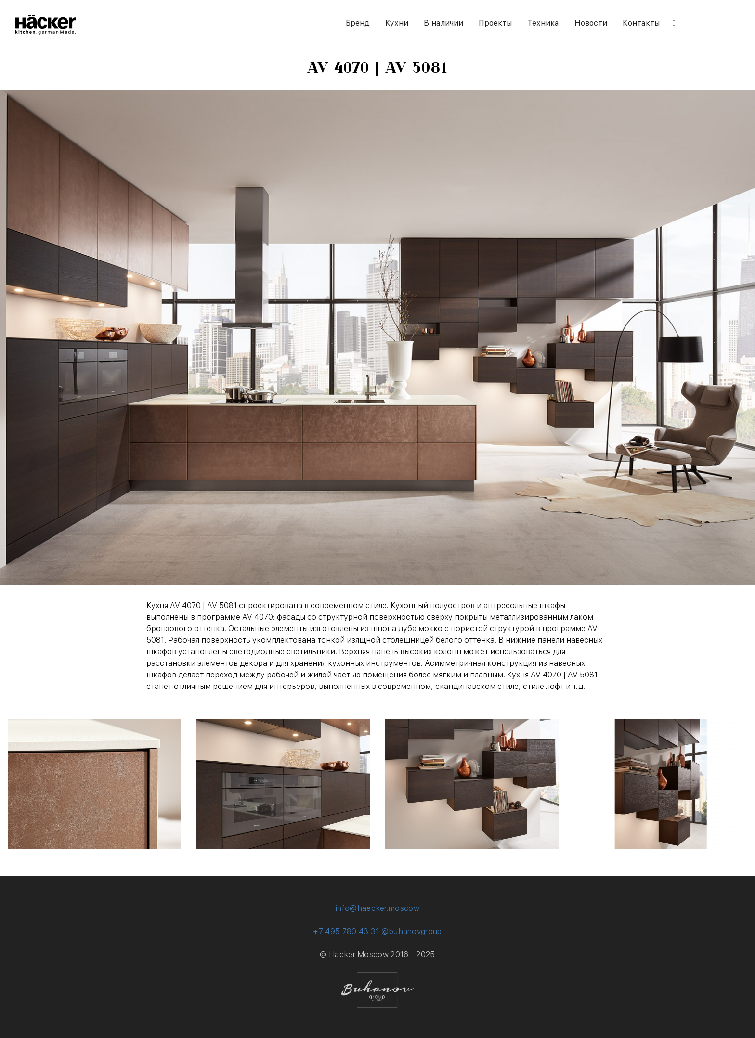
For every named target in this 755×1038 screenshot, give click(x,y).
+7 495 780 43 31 (346, 931)
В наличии (443, 22)
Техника (543, 22)
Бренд (358, 22)
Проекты (495, 22)
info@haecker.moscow (377, 908)
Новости (590, 22)
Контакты (641, 22)
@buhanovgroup (411, 931)
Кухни (396, 22)
